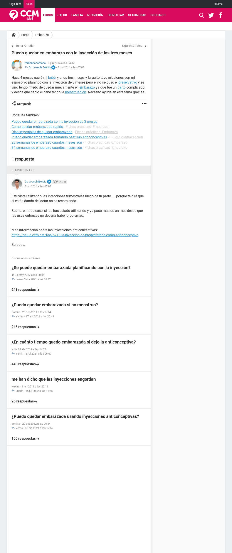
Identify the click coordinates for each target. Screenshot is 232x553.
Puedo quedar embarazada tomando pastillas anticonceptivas (59, 137)
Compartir (24, 104)
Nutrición (95, 15)
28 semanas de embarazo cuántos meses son (47, 142)
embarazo (87, 87)
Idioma (218, 4)
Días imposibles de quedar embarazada (42, 132)
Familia (77, 15)
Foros (48, 15)
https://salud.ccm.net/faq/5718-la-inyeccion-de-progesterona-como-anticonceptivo (75, 235)
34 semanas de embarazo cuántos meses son (47, 148)
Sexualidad (137, 15)
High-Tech (15, 4)
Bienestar (116, 15)
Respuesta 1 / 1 (23, 170)
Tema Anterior (25, 45)
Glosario (158, 15)
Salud (29, 4)
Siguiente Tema (132, 45)
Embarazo (42, 35)
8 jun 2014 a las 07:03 (71, 67)
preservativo (127, 82)
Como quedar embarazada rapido (37, 127)
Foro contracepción (128, 137)
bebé (51, 77)
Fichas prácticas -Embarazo (87, 127)
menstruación (75, 92)
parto (122, 87)
